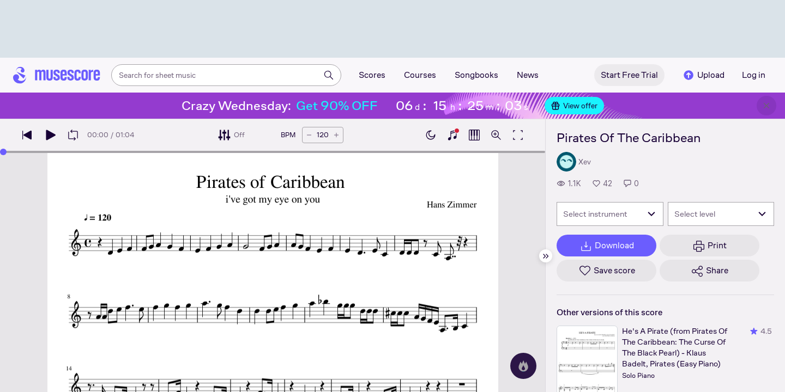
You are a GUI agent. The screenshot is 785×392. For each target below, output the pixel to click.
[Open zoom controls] (496, 135)
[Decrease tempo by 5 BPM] (309, 135)
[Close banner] (766, 105)
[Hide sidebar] (545, 255)
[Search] (329, 75)
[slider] (3, 152)
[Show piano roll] (474, 135)
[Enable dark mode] (431, 135)
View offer (574, 105)
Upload (703, 75)
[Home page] (56, 75)
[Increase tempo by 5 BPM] (336, 135)
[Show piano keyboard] (452, 135)
